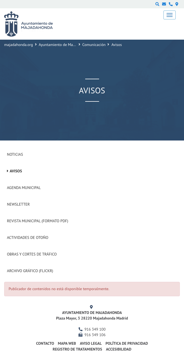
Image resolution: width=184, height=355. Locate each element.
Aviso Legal (91, 343)
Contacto (45, 343)
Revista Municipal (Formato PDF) (37, 220)
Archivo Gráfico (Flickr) (30, 270)
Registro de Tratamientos (77, 349)
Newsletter (18, 204)
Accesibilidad (119, 349)
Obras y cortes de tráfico (32, 254)
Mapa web (67, 343)
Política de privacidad (126, 343)
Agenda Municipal (24, 187)
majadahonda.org (18, 44)
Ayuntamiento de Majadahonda (64, 44)
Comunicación (94, 44)
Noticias (15, 154)
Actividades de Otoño (27, 237)
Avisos (16, 170)
